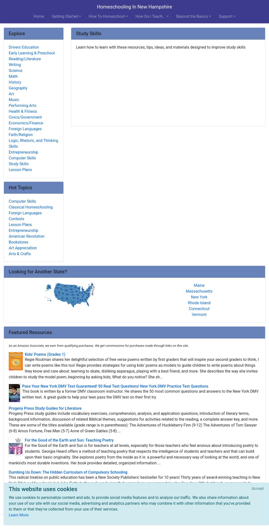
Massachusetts (199, 291)
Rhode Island (199, 303)
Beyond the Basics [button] (192, 16)
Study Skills (19, 164)
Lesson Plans (20, 169)
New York (199, 297)
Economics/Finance (26, 123)
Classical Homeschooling (31, 207)
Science (15, 70)
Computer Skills (22, 158)
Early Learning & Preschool (32, 53)
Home (39, 16)
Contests (16, 219)
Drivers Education (24, 47)
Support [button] (225, 16)
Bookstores (18, 242)
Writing (15, 64)
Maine (199, 285)
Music (14, 99)
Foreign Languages (25, 129)
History (15, 82)
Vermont (199, 314)
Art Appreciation (23, 248)
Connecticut (199, 308)
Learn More (18, 515)
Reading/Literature (25, 59)
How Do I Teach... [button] (151, 16)
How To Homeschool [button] (107, 16)
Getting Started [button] (65, 16)
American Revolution (26, 236)
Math (13, 76)
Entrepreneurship (23, 152)
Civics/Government (25, 117)
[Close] (258, 488)
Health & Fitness (23, 111)
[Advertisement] (168, 86)
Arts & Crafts (20, 253)
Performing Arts (22, 105)
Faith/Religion (21, 134)
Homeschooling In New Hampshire (134, 7)
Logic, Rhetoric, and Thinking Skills (33, 143)
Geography (18, 88)
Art (11, 94)
